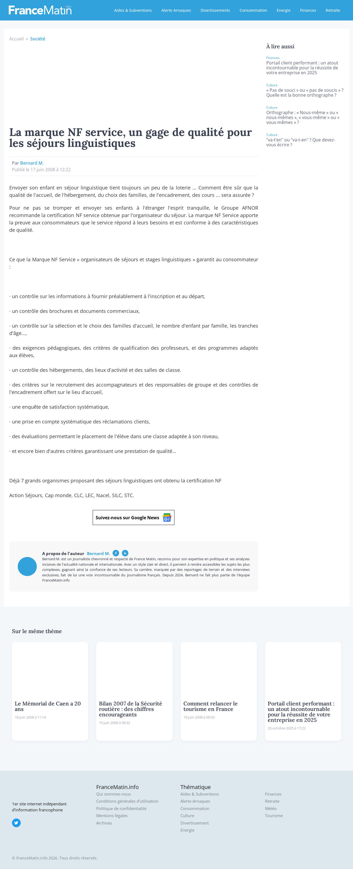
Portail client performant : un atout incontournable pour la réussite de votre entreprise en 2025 (302, 68)
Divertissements (215, 10)
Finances (308, 10)
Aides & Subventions (133, 10)
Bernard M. (32, 163)
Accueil (16, 39)
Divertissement (194, 823)
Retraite (333, 10)
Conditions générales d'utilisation (127, 801)
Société (37, 39)
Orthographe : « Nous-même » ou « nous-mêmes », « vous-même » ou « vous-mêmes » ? (302, 117)
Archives (104, 823)
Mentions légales (112, 815)
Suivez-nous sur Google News (133, 517)
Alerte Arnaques (176, 10)
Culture (187, 815)
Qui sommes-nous (113, 794)
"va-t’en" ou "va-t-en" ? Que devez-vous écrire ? (300, 142)
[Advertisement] (133, 83)
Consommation (253, 10)
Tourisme (274, 815)
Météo (271, 808)
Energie (284, 10)
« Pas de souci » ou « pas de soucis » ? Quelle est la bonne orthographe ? (304, 92)
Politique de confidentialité (121, 808)
